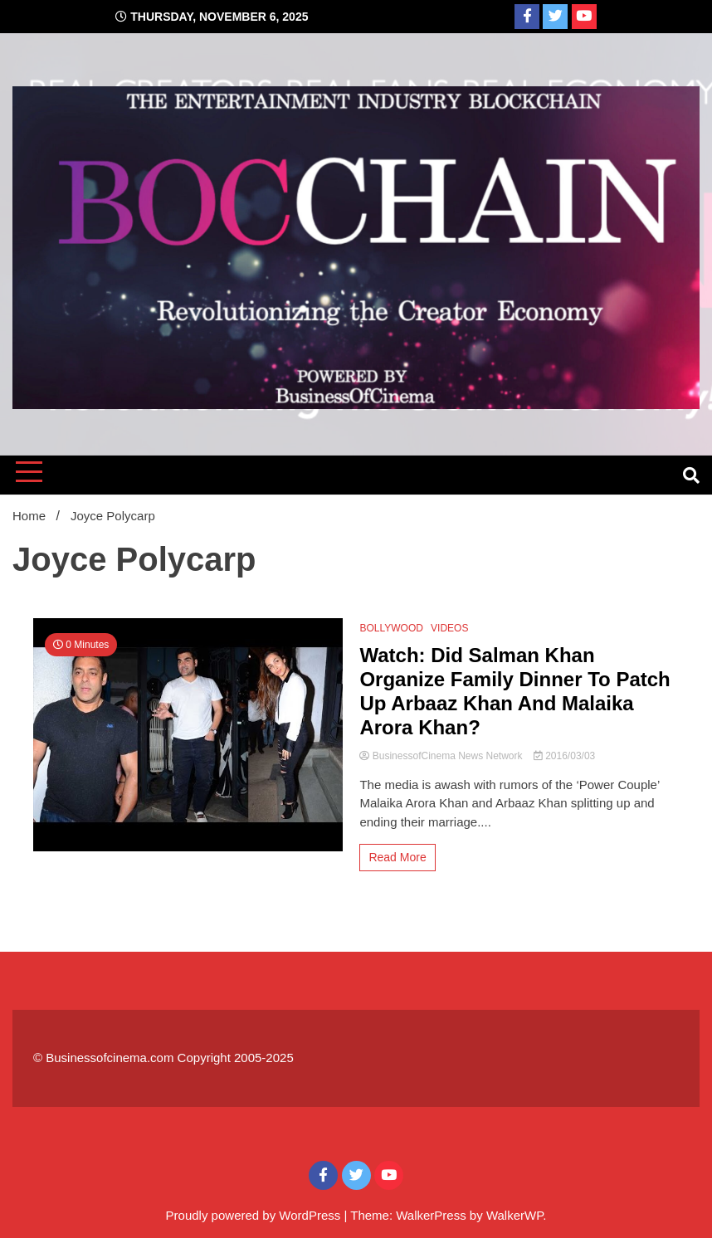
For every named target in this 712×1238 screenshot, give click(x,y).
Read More (397, 857)
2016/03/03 (564, 756)
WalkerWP (514, 1215)
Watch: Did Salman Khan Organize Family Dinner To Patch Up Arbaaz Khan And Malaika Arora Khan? (514, 691)
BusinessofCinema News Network (441, 756)
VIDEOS (449, 628)
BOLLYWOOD (390, 628)
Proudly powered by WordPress (255, 1215)
